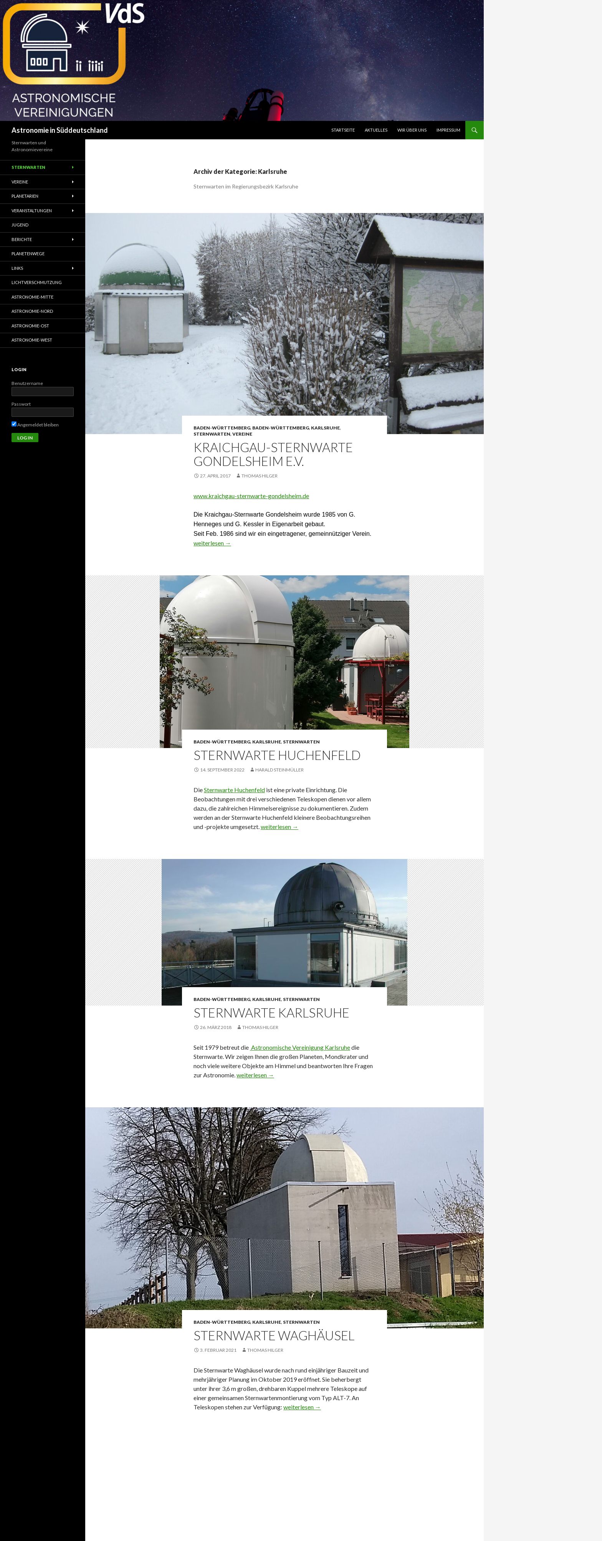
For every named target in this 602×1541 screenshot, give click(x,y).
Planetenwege (28, 253)
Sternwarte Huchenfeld (277, 755)
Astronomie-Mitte (32, 296)
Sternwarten (212, 434)
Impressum (448, 129)
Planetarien (25, 195)
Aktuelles (376, 129)
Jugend (20, 224)
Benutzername (27, 383)
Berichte (22, 239)
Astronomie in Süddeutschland (60, 130)
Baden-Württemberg (222, 428)
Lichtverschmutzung (37, 282)
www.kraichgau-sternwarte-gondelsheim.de (251, 495)
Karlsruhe (325, 428)
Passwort (21, 404)
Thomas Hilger (259, 476)
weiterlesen (212, 543)
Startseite (343, 129)
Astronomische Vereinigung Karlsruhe (300, 1047)
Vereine (242, 434)
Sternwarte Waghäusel (274, 1335)
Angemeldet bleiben (35, 425)
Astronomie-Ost (30, 325)
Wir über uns (412, 129)
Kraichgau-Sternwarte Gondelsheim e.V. (273, 454)
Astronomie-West (32, 339)
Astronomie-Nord (32, 311)
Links (17, 268)
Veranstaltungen (32, 210)
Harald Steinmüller (279, 770)
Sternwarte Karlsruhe (271, 1012)
